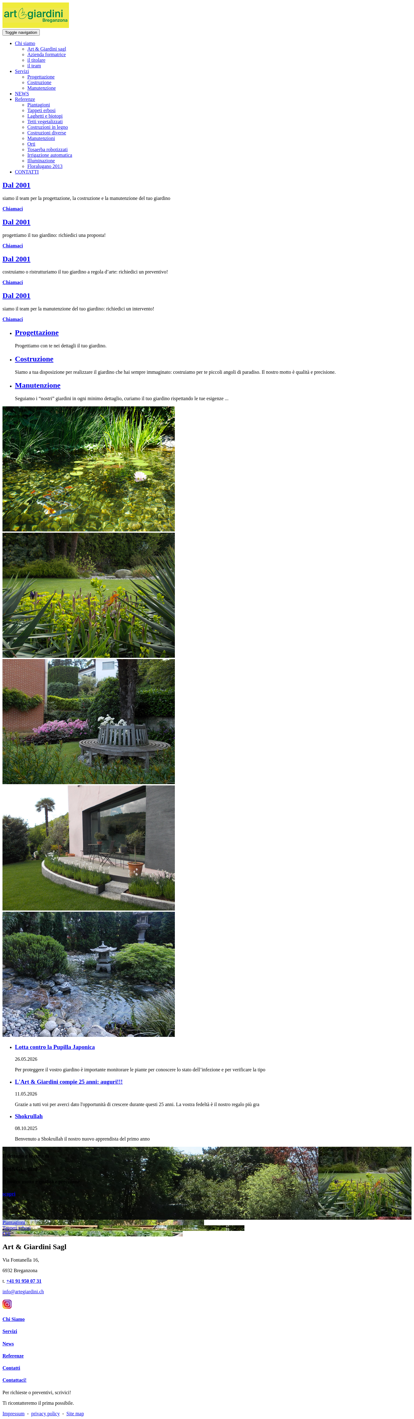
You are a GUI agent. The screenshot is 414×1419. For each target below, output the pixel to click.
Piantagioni (38, 104)
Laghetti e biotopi (45, 116)
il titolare (36, 60)
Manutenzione (41, 88)
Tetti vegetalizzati (45, 121)
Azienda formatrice (46, 54)
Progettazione (41, 76)
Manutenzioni (41, 138)
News (8, 1343)
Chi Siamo (13, 1319)
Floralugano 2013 (44, 166)
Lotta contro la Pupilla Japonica (55, 1047)
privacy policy (45, 1413)
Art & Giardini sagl (46, 49)
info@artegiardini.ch (23, 1291)
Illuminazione (41, 160)
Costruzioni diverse (46, 132)
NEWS (22, 93)
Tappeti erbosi (41, 110)
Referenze (25, 99)
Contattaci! (14, 1380)
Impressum (13, 1413)
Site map (75, 1413)
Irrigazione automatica (49, 155)
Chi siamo (25, 43)
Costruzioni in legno (47, 127)
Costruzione (39, 82)
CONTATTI (27, 171)
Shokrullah (29, 1116)
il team (34, 65)
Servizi (22, 71)
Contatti (11, 1368)
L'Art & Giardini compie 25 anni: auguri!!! (69, 1081)
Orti (31, 144)
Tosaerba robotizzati (47, 149)
